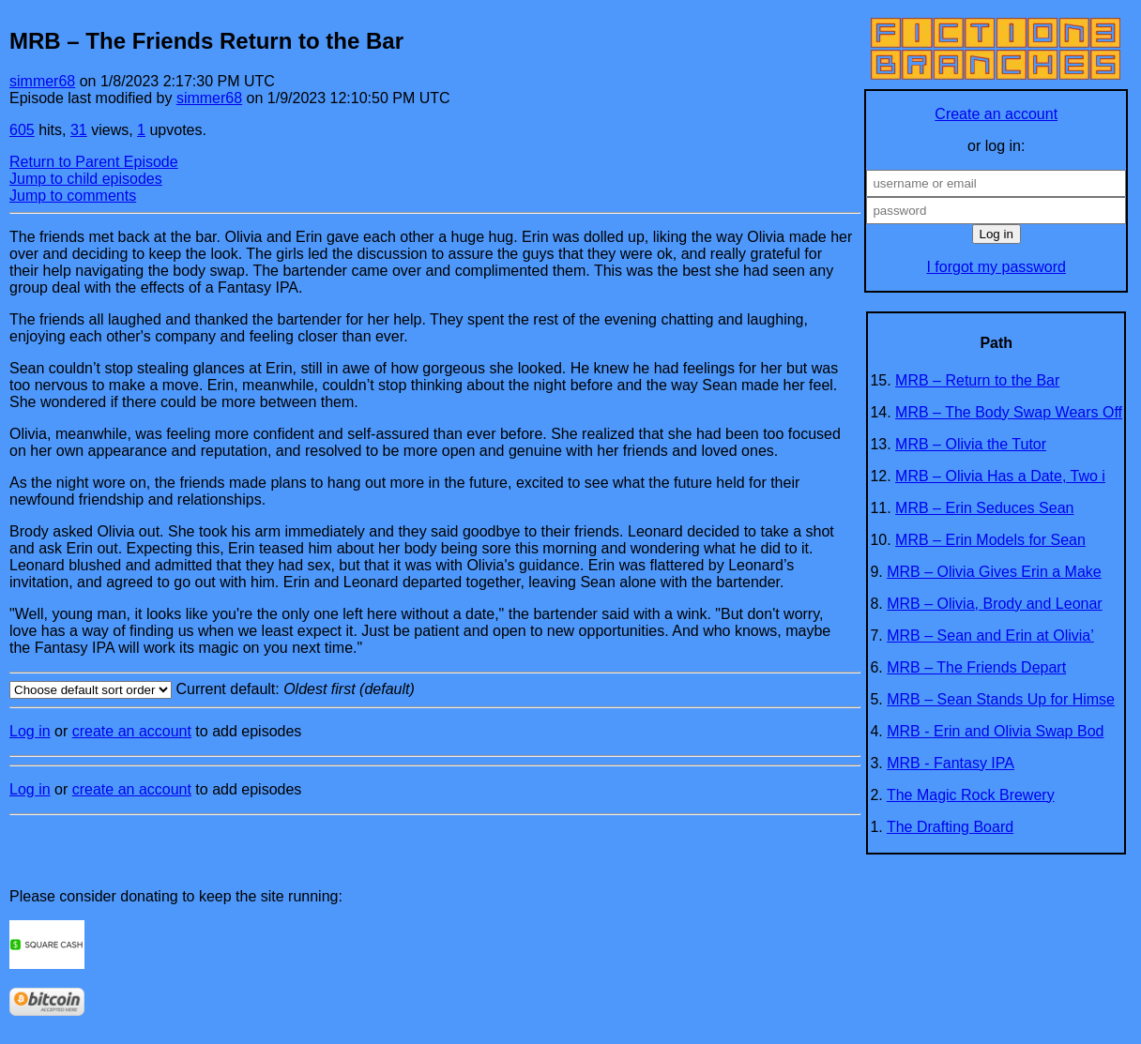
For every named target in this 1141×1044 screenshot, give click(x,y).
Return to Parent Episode (93, 162)
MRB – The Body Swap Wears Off (1008, 412)
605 (22, 130)
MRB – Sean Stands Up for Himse (1001, 699)
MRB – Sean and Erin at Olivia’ (990, 635)
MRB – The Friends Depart (976, 667)
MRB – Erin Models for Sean (990, 540)
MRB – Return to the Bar (977, 380)
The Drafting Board (950, 827)
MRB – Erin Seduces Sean (984, 508)
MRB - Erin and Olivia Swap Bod (995, 731)
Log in (30, 731)
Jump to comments (72, 196)
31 (78, 130)
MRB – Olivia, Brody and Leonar (994, 604)
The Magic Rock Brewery (971, 795)
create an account (131, 731)
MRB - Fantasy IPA (950, 763)
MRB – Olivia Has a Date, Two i (1000, 476)
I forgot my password (996, 267)
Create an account (996, 114)
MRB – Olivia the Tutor (970, 444)
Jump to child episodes (85, 179)
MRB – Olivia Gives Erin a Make (994, 572)
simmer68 (42, 81)
